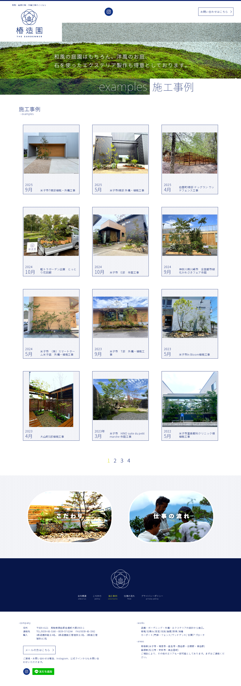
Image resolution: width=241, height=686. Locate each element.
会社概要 (124, 11)
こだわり (138, 11)
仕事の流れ (181, 11)
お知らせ (166, 11)
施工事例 (152, 11)
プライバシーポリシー (152, 597)
